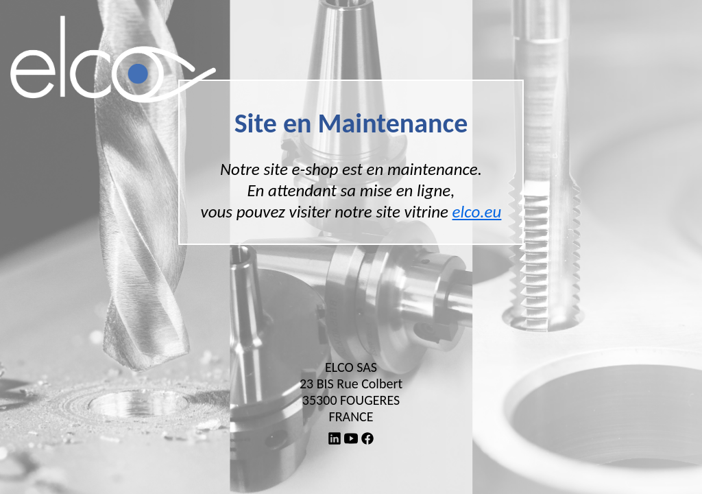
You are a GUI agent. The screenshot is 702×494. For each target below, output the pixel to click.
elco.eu (477, 211)
